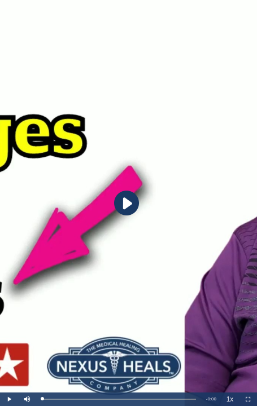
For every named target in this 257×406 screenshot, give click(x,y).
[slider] (119, 399)
